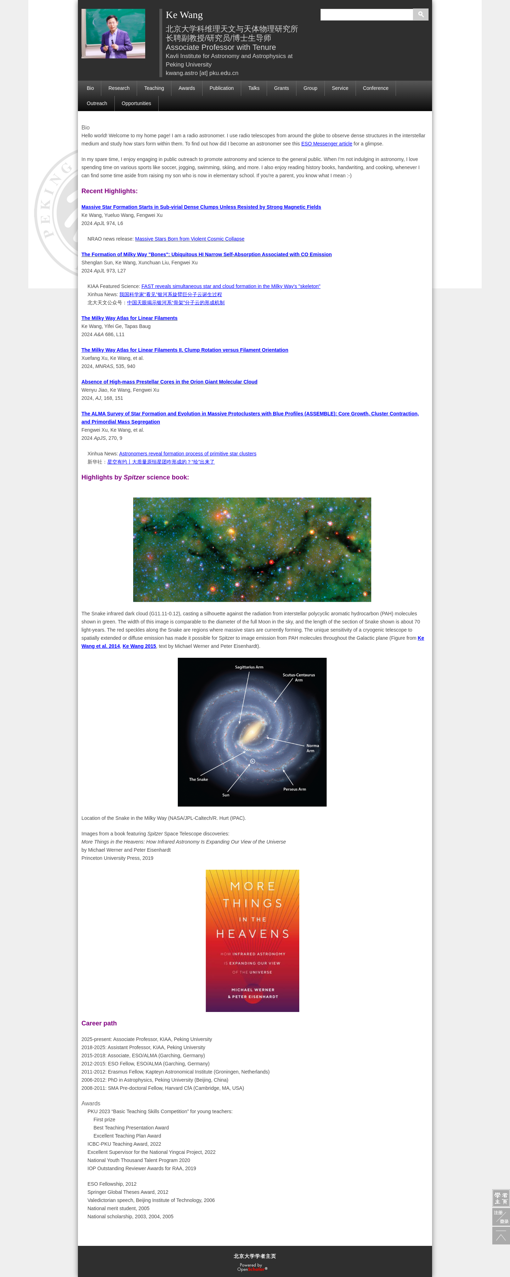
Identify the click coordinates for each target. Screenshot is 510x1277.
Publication (222, 88)
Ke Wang (184, 14)
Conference (376, 88)
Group (310, 88)
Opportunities (136, 103)
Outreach (97, 103)
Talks (254, 88)
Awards (186, 88)
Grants (281, 88)
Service (340, 88)
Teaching (154, 88)
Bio (90, 88)
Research (119, 88)
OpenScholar (252, 1267)
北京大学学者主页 (255, 1256)
